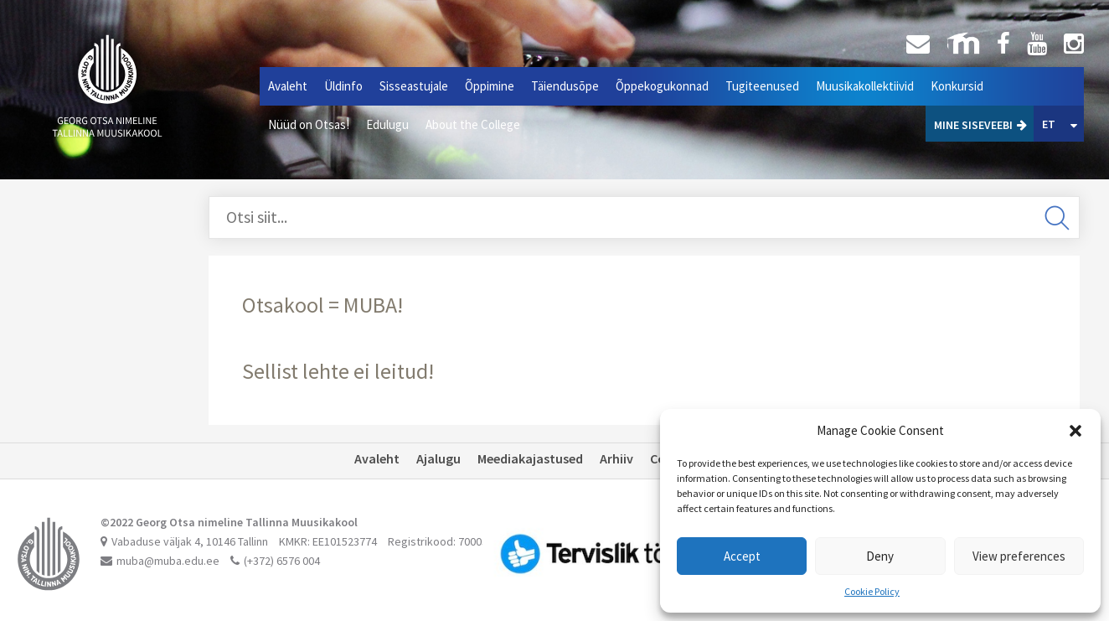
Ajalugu (438, 458)
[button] (1075, 430)
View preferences (1018, 556)
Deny (880, 556)
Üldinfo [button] (343, 86)
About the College (473, 124)
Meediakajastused (530, 458)
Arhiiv (616, 458)
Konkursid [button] (957, 86)
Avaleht (287, 86)
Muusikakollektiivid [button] (865, 86)
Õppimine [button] (489, 86)
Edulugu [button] (387, 124)
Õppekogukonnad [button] (662, 86)
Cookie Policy (872, 591)
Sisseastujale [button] (413, 86)
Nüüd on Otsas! (308, 124)
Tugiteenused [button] (762, 86)
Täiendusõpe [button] (565, 86)
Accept (742, 556)
